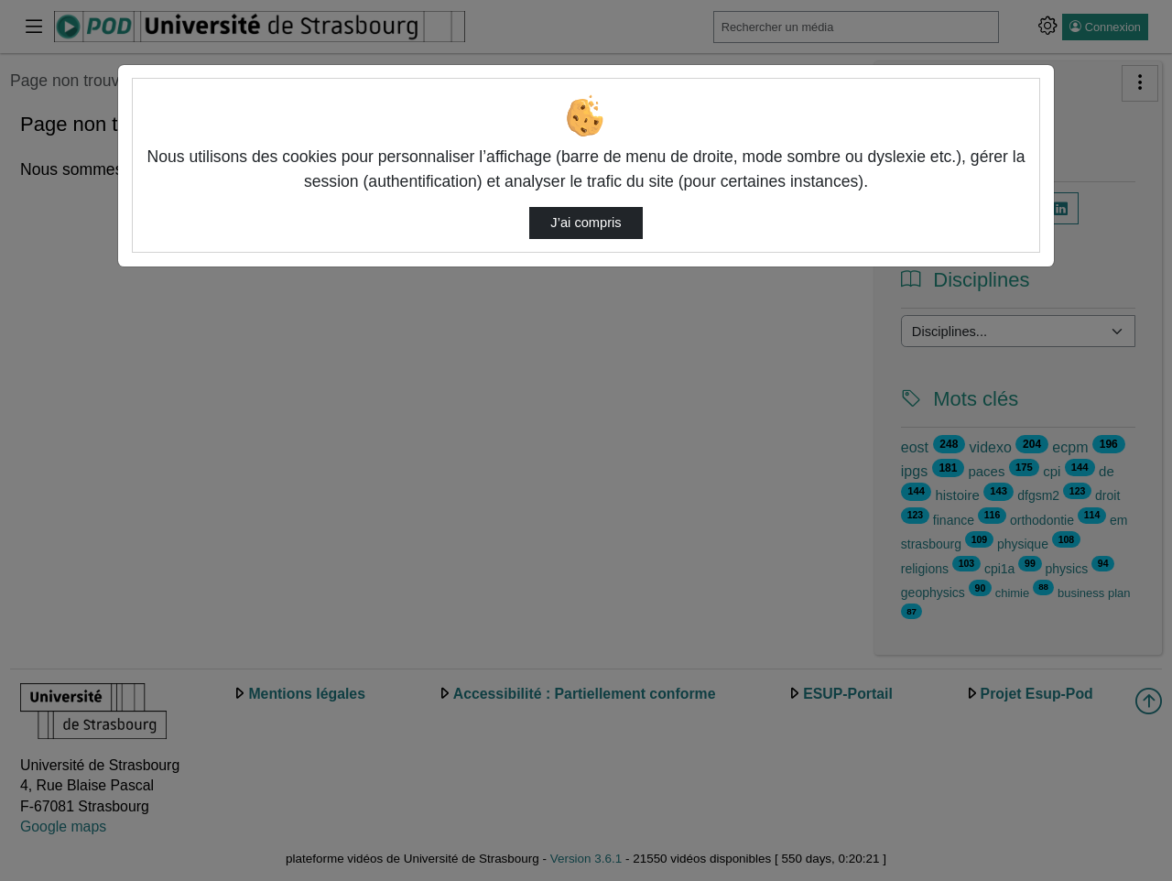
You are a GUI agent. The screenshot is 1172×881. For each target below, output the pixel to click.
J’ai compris (585, 222)
